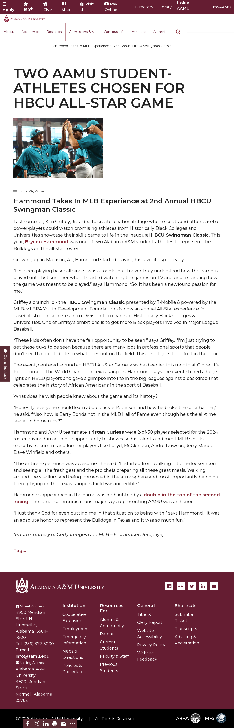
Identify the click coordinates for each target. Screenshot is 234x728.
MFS (215, 718)
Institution (73, 605)
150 (28, 7)
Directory (144, 7)
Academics (30, 32)
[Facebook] (169, 586)
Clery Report (149, 622)
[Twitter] (192, 586)
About (9, 32)
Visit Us (87, 7)
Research (54, 32)
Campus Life (114, 32)
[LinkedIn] (203, 586)
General (146, 605)
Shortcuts (185, 605)
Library (165, 7)
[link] (27, 723)
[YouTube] (214, 586)
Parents (108, 633)
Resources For (111, 608)
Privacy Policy (151, 644)
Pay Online (110, 7)
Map (66, 7)
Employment (75, 628)
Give (47, 7)
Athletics (139, 32)
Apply (8, 7)
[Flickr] (181, 586)
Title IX (144, 614)
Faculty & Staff (114, 656)
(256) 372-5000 (39, 643)
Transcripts (186, 628)
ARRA (188, 718)
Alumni (159, 32)
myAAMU (222, 7)
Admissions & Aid (83, 32)
